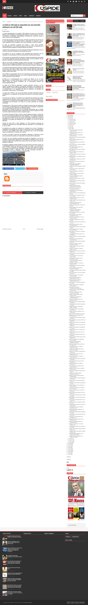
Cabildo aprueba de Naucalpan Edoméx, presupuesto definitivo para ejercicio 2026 (14, 579)
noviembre (71, 120)
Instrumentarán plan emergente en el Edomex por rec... (76, 410)
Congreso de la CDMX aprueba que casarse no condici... (76, 349)
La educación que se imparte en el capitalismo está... (76, 133)
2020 (69, 447)
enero (70, 442)
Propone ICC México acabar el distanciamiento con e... (75, 280)
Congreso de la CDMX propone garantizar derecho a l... (75, 374)
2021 (69, 446)
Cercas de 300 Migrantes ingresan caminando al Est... (76, 176)
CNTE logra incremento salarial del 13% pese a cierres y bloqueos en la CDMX (14, 592)
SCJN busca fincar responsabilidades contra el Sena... (76, 290)
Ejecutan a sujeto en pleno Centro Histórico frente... (76, 295)
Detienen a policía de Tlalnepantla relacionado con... (76, 135)
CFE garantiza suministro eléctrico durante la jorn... (76, 191)
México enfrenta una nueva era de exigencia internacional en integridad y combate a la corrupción (14, 549)
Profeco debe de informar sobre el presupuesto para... (76, 225)
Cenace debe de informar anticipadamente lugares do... (75, 288)
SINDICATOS (55, 92)
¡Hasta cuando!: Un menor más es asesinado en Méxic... (76, 259)
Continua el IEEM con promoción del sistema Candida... (76, 174)
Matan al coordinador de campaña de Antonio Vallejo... (76, 340)
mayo (70, 128)
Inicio (24, 229)
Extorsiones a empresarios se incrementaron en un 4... (75, 188)
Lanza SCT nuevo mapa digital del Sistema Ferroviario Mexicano (14, 574)
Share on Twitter (19, 168)
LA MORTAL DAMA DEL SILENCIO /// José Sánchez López (14, 556)
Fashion (15, 15)
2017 (69, 451)
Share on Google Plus (31, 168)
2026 (69, 115)
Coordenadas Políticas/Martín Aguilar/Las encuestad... (75, 210)
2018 (69, 450)
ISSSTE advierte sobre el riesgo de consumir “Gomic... (76, 230)
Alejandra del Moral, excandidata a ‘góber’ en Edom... (76, 307)
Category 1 (69, 456)
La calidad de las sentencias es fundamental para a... (75, 297)
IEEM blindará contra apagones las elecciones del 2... (76, 239)
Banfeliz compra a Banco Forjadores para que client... (76, 285)
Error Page (82, 602)
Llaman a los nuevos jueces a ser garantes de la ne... (75, 300)
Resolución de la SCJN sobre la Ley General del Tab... (76, 420)
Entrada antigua (40, 229)
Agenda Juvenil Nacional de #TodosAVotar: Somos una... (75, 186)
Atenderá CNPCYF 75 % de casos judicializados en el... (76, 354)
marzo (70, 439)
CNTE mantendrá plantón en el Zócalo (76, 313)
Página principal (49, 96)
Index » (68, 468)
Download (38, 15)
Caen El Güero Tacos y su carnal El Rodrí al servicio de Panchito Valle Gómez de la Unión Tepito (14, 586)
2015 (69, 454)
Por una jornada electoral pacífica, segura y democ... (76, 130)
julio (70, 125)
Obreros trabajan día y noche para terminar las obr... (76, 208)
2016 (69, 452)
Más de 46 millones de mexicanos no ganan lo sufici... (76, 152)
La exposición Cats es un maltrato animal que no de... (76, 347)
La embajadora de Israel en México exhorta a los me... (76, 407)
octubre (70, 122)
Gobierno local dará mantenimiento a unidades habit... (76, 376)
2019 (69, 448)
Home (4, 15)
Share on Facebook (8, 168)
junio (70, 127)
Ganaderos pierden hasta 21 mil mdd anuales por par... (76, 198)
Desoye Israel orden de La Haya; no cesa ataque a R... (76, 357)
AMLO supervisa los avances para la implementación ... (76, 366)
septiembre (71, 123)
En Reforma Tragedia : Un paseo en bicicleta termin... (76, 263)
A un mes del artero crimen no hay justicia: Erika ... (76, 256)
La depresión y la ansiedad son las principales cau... (76, 417)
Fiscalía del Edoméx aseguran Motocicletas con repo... (75, 278)
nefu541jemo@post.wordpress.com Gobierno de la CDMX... (76, 434)
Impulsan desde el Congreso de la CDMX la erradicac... (76, 436)
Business (10, 15)
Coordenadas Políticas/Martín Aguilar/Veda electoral (75, 164)
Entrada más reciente (7, 229)
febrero (70, 441)
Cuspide (11, 602)
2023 (69, 443)
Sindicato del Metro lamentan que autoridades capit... (75, 422)
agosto (70, 124)
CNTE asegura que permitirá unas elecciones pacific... (76, 147)
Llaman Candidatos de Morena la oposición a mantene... (75, 268)
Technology (31, 15)
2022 (69, 444)
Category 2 (69, 459)
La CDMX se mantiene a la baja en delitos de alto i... (76, 249)
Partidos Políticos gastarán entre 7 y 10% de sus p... (76, 140)
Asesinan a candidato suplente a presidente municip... (75, 244)
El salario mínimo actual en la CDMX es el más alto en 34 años (14, 536)
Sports (20, 15)
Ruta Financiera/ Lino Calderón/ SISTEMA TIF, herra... (75, 215)
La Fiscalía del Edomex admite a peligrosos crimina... (75, 261)
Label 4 (70, 470)
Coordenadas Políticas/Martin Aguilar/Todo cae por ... (75, 342)
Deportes (48, 92)
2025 (69, 116)
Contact (76, 602)
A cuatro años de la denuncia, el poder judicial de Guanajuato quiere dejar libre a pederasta (14, 562)
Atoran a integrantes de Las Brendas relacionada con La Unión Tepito (13, 542)
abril (70, 438)
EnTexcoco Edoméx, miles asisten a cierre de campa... (76, 275)
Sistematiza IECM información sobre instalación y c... (76, 361)
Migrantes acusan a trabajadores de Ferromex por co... (76, 316)
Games (25, 15)
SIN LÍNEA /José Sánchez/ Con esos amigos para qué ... (76, 217)
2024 (69, 118)
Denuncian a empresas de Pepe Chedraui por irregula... (75, 292)
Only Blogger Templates (27, 602)
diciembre (71, 119)
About (72, 602)
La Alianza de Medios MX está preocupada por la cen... (75, 203)
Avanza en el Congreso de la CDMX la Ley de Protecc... (76, 388)
